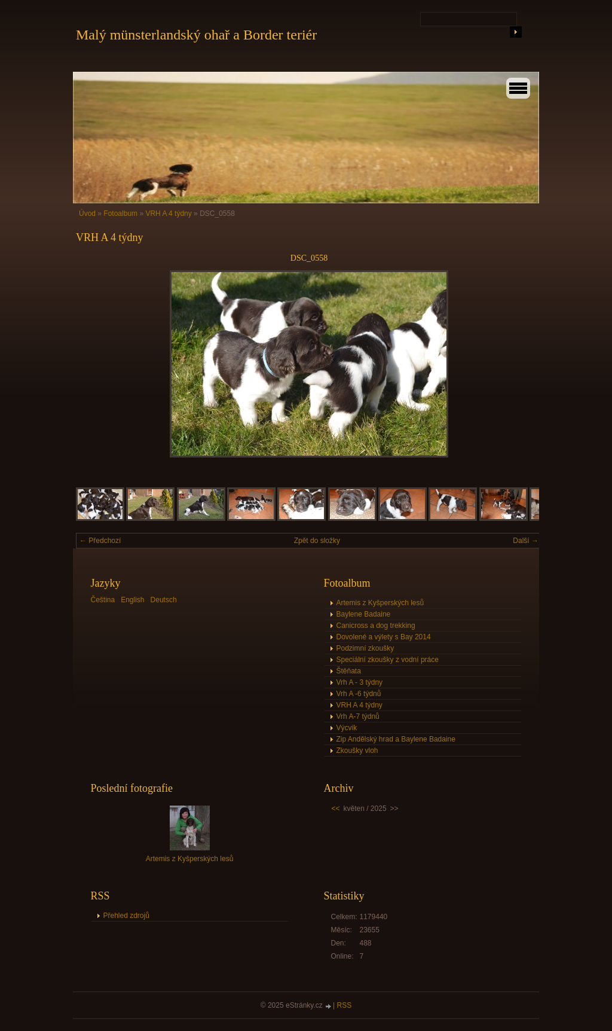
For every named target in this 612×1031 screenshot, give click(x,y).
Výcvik (346, 728)
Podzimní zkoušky (365, 648)
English (132, 600)
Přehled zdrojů (126, 915)
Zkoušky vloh (357, 750)
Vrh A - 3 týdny (359, 682)
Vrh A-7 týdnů (358, 716)
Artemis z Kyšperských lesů (380, 603)
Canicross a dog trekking (375, 625)
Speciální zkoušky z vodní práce (387, 659)
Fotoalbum (120, 213)
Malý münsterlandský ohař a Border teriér (196, 34)
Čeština (103, 600)
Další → (525, 540)
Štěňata (348, 671)
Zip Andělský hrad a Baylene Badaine (395, 739)
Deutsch (164, 600)
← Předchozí (100, 540)
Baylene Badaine (363, 614)
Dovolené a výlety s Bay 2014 (383, 637)
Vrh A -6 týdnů (358, 694)
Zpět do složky (317, 540)
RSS (344, 1005)
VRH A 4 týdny (168, 213)
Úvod (87, 213)
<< (336, 808)
